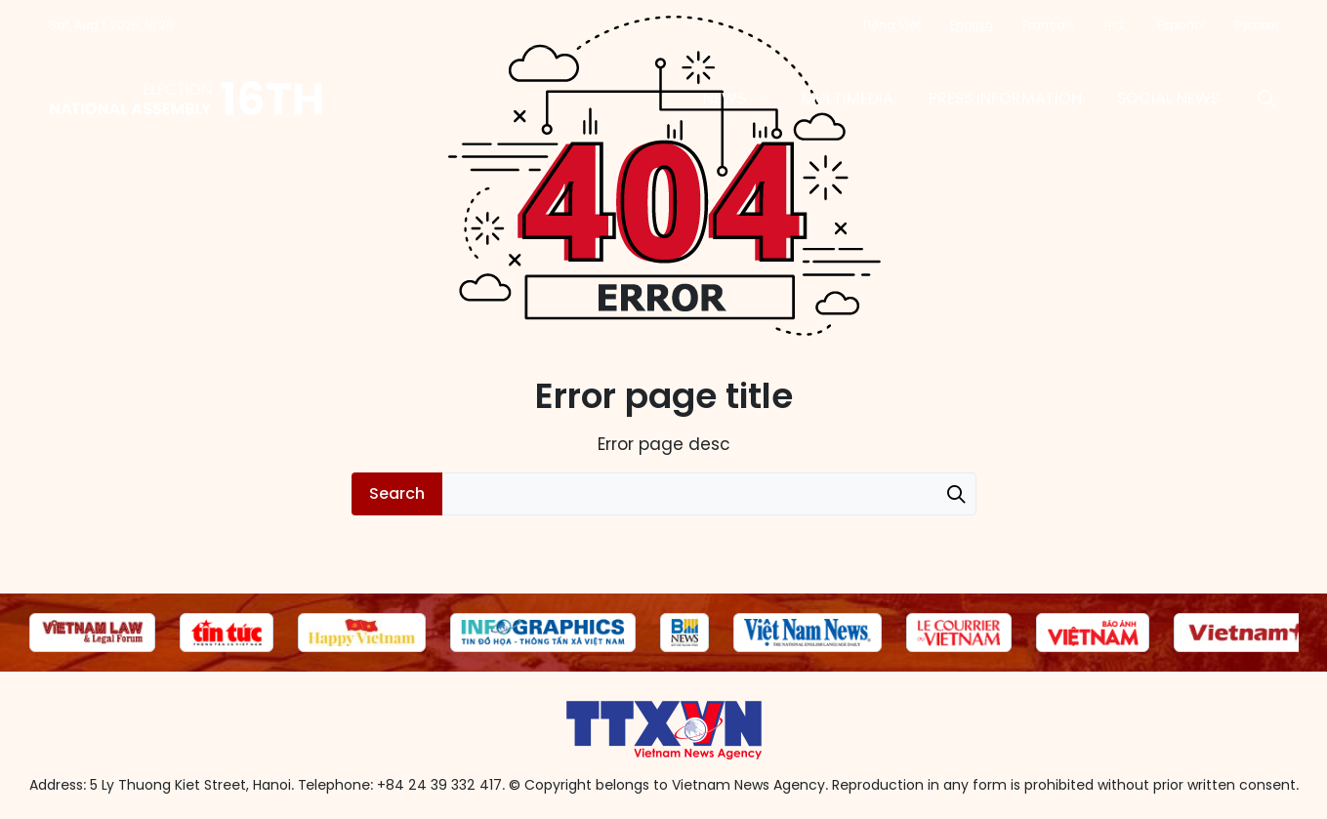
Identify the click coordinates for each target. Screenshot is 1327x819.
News (724, 98)
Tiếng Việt (891, 25)
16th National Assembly (187, 99)
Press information (1005, 98)
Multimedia (847, 98)
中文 (1116, 25)
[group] (92, 632)
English (971, 25)
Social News (1168, 98)
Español (1181, 25)
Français (1048, 25)
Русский (1256, 25)
